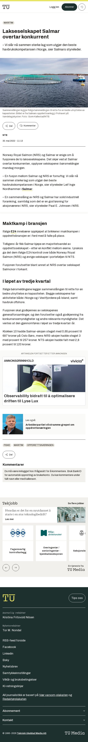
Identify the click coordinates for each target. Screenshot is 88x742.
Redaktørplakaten (14, 699)
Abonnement (44, 710)
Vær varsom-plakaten (53, 695)
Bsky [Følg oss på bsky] (6, 660)
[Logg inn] (54, 7)
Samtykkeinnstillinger (17, 673)
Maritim (8, 23)
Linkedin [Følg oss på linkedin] (8, 653)
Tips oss (77, 598)
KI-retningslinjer (13, 686)
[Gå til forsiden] (6, 7)
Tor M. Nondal (12, 630)
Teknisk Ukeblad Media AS (31, 733)
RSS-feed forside (14, 640)
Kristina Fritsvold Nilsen (18, 617)
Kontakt (44, 720)
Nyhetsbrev (10, 666)
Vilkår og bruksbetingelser (20, 679)
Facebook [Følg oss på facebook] (9, 647)
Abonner (69, 7)
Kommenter (28, 126)
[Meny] (81, 7)
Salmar (27, 189)
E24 (13, 231)
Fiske (7, 445)
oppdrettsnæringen (40, 445)
